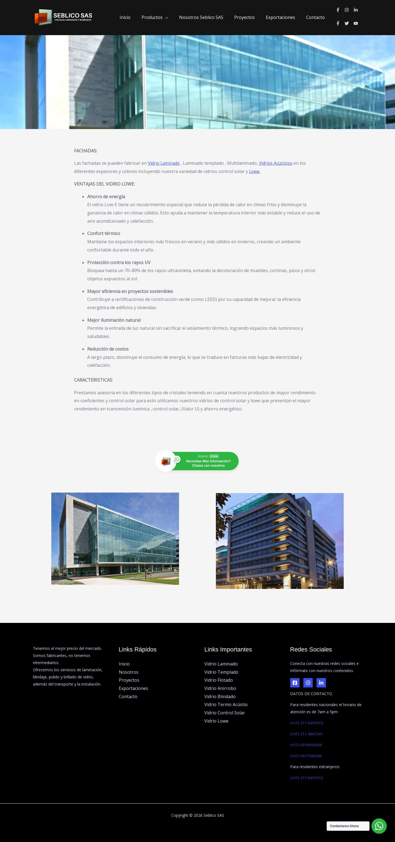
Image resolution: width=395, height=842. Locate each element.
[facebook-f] (340, 10)
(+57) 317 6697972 (307, 722)
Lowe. (255, 136)
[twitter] (349, 23)
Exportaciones (283, 17)
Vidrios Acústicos (278, 128)
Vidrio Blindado (220, 696)
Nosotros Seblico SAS (209, 17)
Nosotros (129, 672)
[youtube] (356, 23)
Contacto (316, 17)
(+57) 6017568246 (306, 755)
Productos (162, 17)
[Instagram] (308, 682)
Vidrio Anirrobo (220, 688)
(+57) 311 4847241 (307, 733)
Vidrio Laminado (164, 128)
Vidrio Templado (221, 672)
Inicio (137, 17)
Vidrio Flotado (218, 680)
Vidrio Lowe (216, 721)
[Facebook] (295, 682)
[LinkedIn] (321, 682)
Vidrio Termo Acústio (226, 705)
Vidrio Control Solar (224, 713)
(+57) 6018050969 (306, 744)
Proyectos (250, 17)
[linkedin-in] (356, 10)
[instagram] (349, 10)
